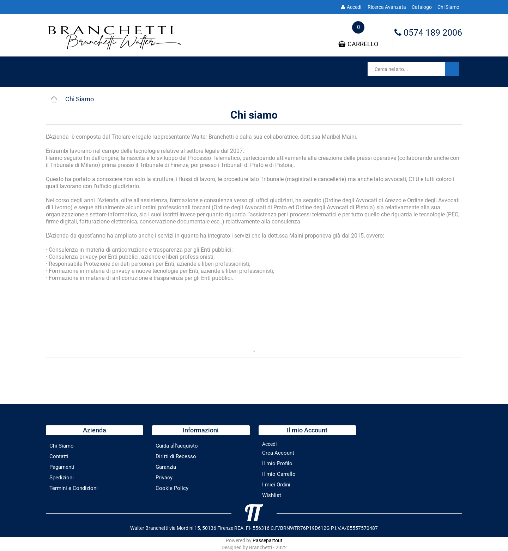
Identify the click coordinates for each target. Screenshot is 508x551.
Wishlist (271, 495)
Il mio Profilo (277, 463)
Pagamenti (61, 467)
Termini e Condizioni (73, 488)
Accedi (351, 7)
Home (54, 99)
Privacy (164, 477)
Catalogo (422, 7)
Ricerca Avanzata (387, 7)
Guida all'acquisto (177, 446)
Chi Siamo (448, 7)
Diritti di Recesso (176, 456)
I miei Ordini (276, 484)
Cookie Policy (172, 488)
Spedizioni (61, 477)
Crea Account (278, 453)
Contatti (58, 456)
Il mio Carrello (279, 474)
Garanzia (166, 467)
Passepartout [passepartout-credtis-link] (268, 540)
